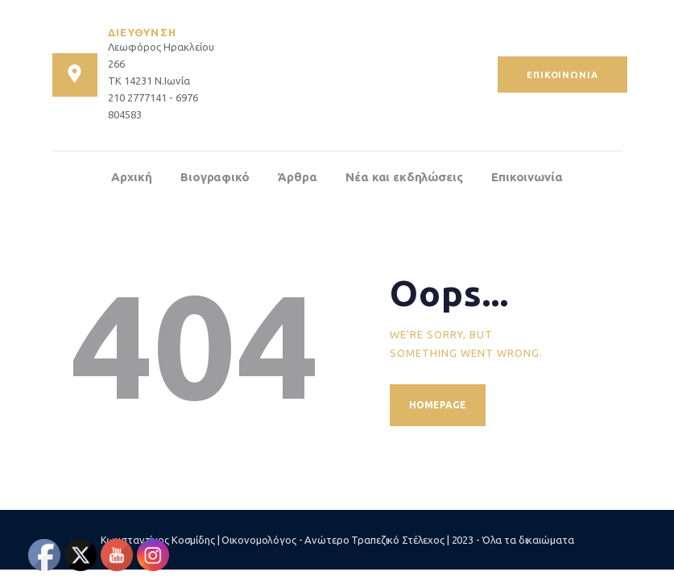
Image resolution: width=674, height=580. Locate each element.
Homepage (437, 405)
